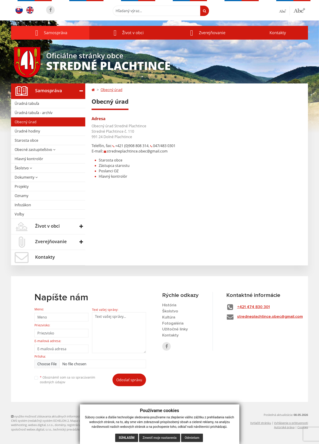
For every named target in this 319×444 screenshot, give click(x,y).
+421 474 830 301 (253, 307)
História (169, 305)
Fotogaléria (173, 323)
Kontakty (278, 32)
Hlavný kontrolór (29, 158)
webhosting (19, 425)
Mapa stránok (79, 421)
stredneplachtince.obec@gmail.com (137, 151)
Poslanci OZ (109, 170)
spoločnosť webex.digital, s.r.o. (31, 429)
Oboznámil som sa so (67, 379)
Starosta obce (26, 140)
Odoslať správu (129, 379)
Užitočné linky (175, 329)
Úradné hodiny (27, 131)
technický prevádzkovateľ (70, 429)
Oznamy (21, 195)
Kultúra (168, 317)
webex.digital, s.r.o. (40, 425)
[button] (50, 33)
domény (60, 425)
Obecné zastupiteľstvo (35, 149)
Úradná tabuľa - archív (33, 112)
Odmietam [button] (192, 438)
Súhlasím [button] (127, 438)
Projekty (22, 186)
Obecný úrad (25, 121)
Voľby (19, 214)
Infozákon (23, 204)
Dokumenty (26, 177)
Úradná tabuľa (27, 103)
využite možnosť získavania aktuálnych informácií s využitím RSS (55, 416)
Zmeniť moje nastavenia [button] (160, 438)
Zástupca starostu (114, 165)
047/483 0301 (164, 145)
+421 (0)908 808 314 (131, 145)
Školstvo (23, 168)
